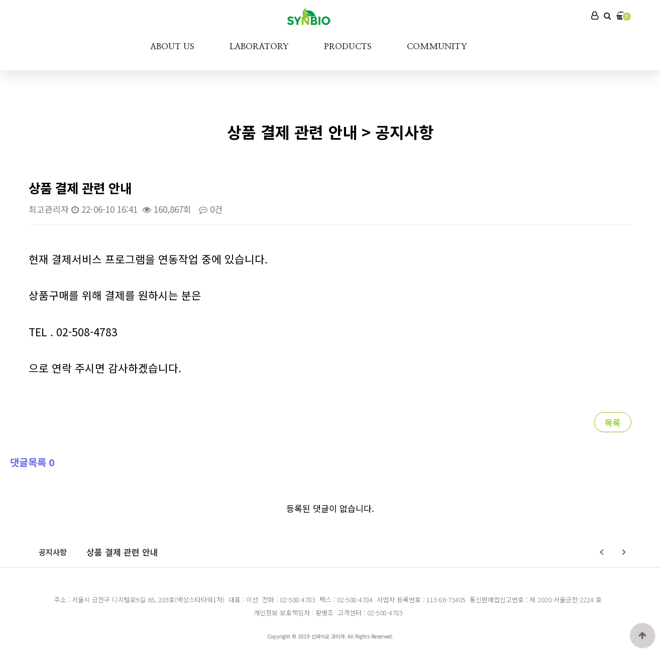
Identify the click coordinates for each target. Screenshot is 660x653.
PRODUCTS (348, 46)
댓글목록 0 (32, 462)
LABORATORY (259, 46)
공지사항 (53, 552)
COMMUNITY (437, 46)
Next (622, 552)
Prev (602, 552)
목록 (613, 422)
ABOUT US (172, 46)
